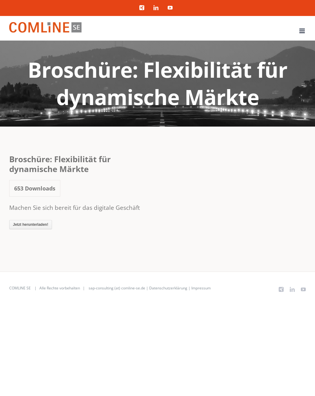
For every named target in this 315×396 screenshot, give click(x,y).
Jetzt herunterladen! (30, 224)
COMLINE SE (20, 288)
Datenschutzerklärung (168, 288)
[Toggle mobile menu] (302, 31)
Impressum (201, 288)
